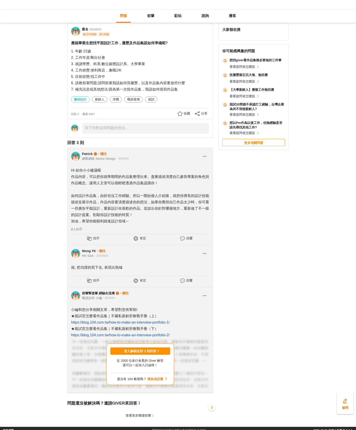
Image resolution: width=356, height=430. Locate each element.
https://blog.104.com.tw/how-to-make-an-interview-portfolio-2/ (120, 335)
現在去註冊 (155, 379)
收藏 (187, 113)
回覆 (189, 238)
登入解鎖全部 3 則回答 (140, 351)
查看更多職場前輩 (138, 415)
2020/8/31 (95, 29)
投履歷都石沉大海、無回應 (249, 75)
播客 (232, 16)
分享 (204, 113)
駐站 (178, 16)
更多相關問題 (253, 143)
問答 (123, 16)
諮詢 (205, 16)
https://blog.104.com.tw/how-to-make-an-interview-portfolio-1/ (120, 322)
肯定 (143, 238)
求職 (116, 99)
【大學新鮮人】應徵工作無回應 (252, 89)
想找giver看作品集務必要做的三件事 (256, 60)
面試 (151, 99)
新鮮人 (99, 99)
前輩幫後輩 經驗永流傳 (98, 293)
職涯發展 (133, 99)
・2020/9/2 (122, 158)
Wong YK (89, 251)
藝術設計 (80, 99)
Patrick (87, 154)
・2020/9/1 (108, 298)
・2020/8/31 (101, 255)
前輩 (150, 16)
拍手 (96, 238)
